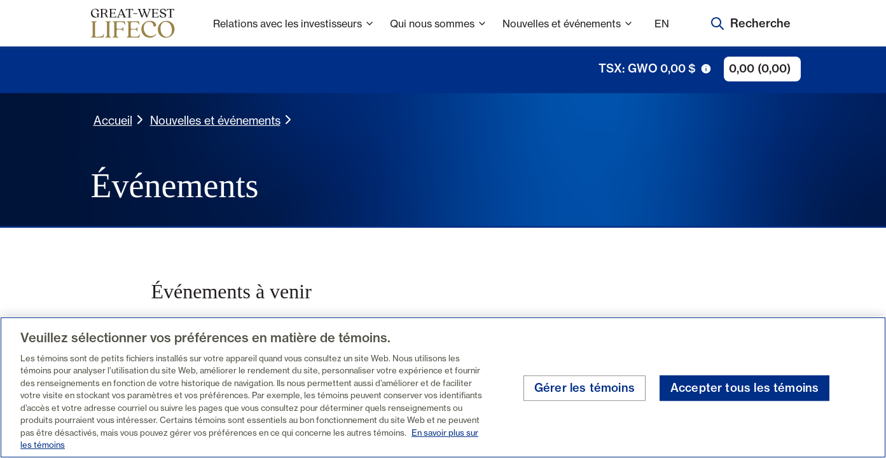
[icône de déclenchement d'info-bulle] (706, 68)
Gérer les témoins (584, 387)
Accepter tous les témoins (744, 387)
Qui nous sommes (438, 32)
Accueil (112, 120)
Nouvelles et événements (567, 32)
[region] (443, 387)
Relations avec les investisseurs (294, 32)
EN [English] (661, 23)
